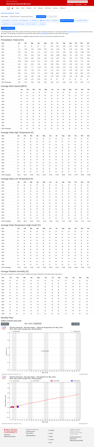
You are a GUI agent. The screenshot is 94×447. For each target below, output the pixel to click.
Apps (17, 8)
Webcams (62, 8)
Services (55, 8)
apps (85, 4)
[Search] (77, 1)
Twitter (50, 433)
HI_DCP (17, 13)
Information (5, 21)
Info (35, 8)
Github (50, 436)
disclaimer (79, 4)
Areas (22, 8)
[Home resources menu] (13, 8)
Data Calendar (31, 24)
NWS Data (48, 8)
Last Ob (14, 21)
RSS (50, 442)
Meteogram (34, 21)
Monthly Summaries (67, 21)
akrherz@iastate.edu (30, 435)
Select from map (52, 16)
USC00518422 (45, 33)
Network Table (44, 21)
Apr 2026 (5, 324)
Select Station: (4, 16)
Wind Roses (6, 24)
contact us (70, 4)
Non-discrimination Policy (75, 436)
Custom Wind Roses (18, 24)
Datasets (29, 8)
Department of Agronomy (9, 436)
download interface (73, 31)
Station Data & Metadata (7, 13)
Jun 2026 (75, 324)
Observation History (81, 21)
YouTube (51, 439)
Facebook (51, 430)
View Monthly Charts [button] (8, 28)
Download (41, 24)
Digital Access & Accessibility (76, 440)
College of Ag (7, 434)
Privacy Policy (73, 438)
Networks (40, 8)
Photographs (24, 21)
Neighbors (55, 21)
